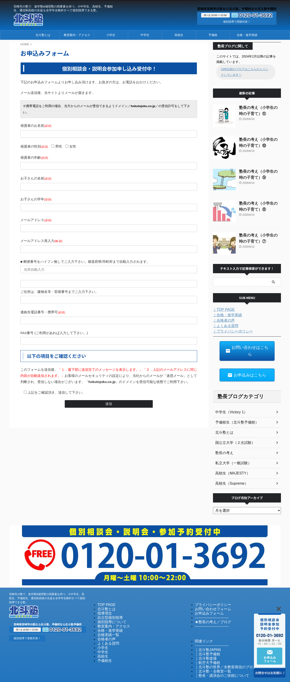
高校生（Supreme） (229, 473)
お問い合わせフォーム (209, 598)
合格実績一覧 (106, 623)
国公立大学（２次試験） (232, 432)
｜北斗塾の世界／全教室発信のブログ (220, 654)
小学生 (110, 35)
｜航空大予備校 (205, 649)
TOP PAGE (104, 594)
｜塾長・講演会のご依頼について (217, 662)
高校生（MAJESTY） (230, 463)
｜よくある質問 (224, 325)
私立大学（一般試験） (231, 453)
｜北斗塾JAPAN (205, 637)
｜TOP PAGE (222, 309)
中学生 (144, 35)
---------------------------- (208, 606)
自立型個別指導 (107, 606)
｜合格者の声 (222, 320)
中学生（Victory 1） (229, 402)
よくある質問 (106, 631)
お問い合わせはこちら (246, 346)
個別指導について (109, 610)
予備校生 (103, 647)
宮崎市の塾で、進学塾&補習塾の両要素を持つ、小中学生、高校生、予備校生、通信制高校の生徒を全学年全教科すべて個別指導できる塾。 (47, 587)
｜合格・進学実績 (225, 314)
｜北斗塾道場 (204, 645)
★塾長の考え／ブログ (209, 610)
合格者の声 (104, 627)
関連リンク (202, 629)
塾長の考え (223, 442)
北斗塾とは (43, 35)
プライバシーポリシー (209, 594)
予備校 (212, 35)
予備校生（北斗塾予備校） (234, 412)
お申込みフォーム (206, 602)
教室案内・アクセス (77, 35)
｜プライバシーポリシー (230, 331)
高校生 (178, 35)
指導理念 (103, 602)
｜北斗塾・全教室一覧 (209, 658)
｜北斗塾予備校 (205, 641)
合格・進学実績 (247, 35)
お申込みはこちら (247, 365)
